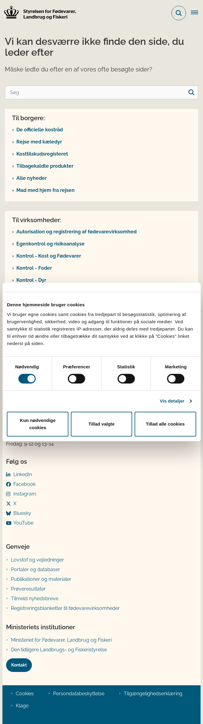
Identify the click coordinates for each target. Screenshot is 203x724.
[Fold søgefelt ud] (178, 13)
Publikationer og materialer (41, 579)
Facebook (24, 484)
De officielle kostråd (39, 130)
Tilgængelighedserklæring (153, 693)
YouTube (23, 523)
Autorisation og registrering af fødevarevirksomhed (76, 232)
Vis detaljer (172, 400)
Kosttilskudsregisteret (42, 154)
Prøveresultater (28, 589)
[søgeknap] (191, 92)
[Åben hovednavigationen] (197, 13)
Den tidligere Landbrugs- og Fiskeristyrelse (59, 650)
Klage (22, 706)
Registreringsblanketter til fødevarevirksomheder (65, 608)
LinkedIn (22, 474)
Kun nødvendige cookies (38, 424)
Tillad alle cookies (165, 423)
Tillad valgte (101, 423)
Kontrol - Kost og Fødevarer (48, 256)
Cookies (25, 693)
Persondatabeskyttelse (78, 693)
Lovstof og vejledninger (37, 560)
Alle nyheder (31, 178)
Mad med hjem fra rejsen (45, 190)
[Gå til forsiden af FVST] (38, 13)
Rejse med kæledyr (39, 142)
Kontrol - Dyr (31, 280)
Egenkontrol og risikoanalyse (50, 244)
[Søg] (101, 92)
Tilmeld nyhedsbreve (34, 598)
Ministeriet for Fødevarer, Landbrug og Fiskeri (61, 640)
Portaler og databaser (35, 569)
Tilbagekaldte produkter (44, 166)
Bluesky (22, 513)
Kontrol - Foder (34, 268)
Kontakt (19, 665)
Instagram (24, 494)
